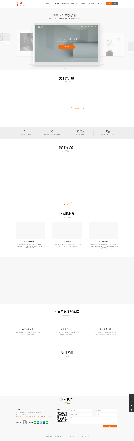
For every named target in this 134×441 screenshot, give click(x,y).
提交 (110, 426)
